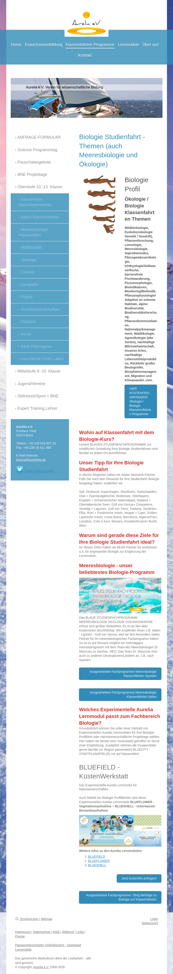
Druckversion (27, 919)
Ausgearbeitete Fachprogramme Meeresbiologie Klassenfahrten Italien (123, 694)
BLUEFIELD (96, 856)
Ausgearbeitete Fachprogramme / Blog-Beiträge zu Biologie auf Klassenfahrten (121, 897)
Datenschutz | (42, 932)
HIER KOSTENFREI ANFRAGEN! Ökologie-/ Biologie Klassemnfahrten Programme (140, 401)
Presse (20, 936)
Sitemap (46, 919)
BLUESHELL (97, 865)
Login (154, 919)
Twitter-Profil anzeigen (39, 471)
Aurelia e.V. (41, 967)
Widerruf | (68, 932)
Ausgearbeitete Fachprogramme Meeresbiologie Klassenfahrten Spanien (123, 674)
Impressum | (23, 932)
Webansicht (150, 923)
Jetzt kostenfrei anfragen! (138, 878)
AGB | (57, 932)
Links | (80, 932)
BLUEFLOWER (98, 861)
